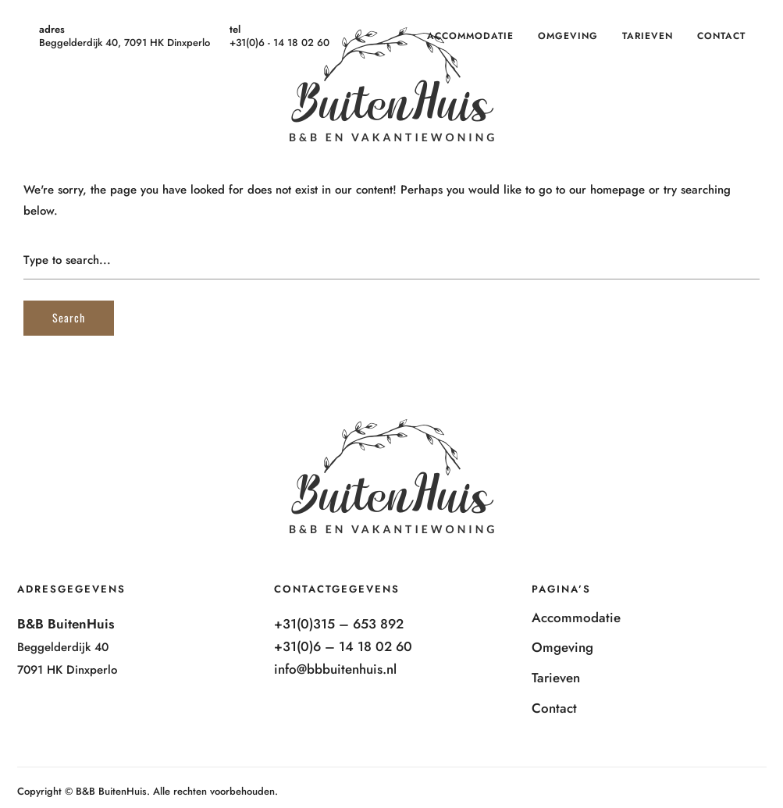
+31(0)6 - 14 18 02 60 (279, 42)
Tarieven (647, 36)
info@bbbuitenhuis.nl (335, 669)
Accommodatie (470, 36)
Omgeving (568, 36)
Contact (721, 36)
